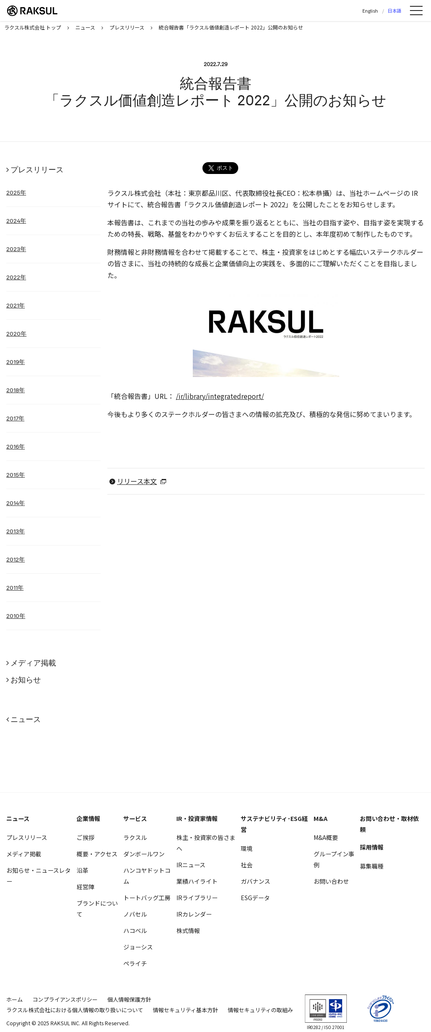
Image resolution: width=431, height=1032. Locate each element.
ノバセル (135, 914)
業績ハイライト (197, 881)
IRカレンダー (194, 914)
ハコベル (135, 930)
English (370, 10)
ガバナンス (255, 881)
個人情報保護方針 (129, 999)
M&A (320, 818)
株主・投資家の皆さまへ (205, 843)
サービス (135, 818)
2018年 (15, 390)
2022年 (16, 277)
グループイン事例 (334, 859)
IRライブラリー (197, 897)
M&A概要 (326, 837)
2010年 (15, 615)
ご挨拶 (85, 837)
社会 (247, 865)
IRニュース (190, 865)
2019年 (15, 361)
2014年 (15, 503)
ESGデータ (255, 897)
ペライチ (135, 963)
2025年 (16, 192)
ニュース (26, 719)
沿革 (82, 870)
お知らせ (26, 679)
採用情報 (371, 847)
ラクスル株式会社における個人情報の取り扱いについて (74, 1010)
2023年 (16, 249)
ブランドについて (97, 908)
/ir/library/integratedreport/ (220, 396)
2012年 (15, 559)
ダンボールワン (144, 854)
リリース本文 (137, 481)
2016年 (15, 446)
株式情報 (188, 930)
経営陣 (85, 886)
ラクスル (135, 837)
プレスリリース (37, 169)
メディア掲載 (33, 662)
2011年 (15, 587)
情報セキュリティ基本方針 (185, 1010)
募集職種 (371, 866)
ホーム (14, 999)
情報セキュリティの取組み (260, 1010)
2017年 (15, 418)
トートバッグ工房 (146, 897)
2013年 (15, 531)
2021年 (15, 305)
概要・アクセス (97, 854)
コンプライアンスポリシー (65, 999)
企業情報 (88, 818)
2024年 (16, 220)
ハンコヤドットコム (146, 875)
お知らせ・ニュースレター (38, 875)
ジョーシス (138, 947)
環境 (247, 848)
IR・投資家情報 (197, 818)
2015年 (15, 474)
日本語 (395, 10)
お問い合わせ (331, 881)
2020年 (16, 333)
